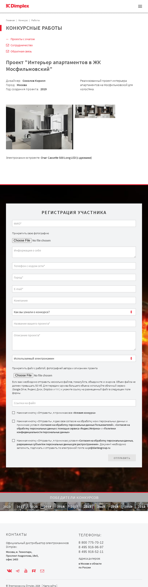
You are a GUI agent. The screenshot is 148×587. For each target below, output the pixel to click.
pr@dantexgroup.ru (99, 448)
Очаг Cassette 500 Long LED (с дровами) (66, 158)
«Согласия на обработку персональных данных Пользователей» (77, 425)
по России (85, 567)
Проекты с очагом (23, 39)
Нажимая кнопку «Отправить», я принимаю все (56, 412)
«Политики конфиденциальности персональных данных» (66, 430)
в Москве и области (90, 563)
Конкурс (23, 20)
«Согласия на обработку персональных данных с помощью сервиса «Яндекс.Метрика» (73, 426)
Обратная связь (21, 51)
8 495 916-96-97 (91, 547)
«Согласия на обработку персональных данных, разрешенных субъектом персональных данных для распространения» (75, 442)
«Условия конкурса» (84, 412)
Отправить (122, 458)
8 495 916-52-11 (91, 551)
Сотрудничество (22, 45)
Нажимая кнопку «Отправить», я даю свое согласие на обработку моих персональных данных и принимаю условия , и (73, 426)
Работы (35, 20)
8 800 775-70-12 (91, 542)
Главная (10, 20)
